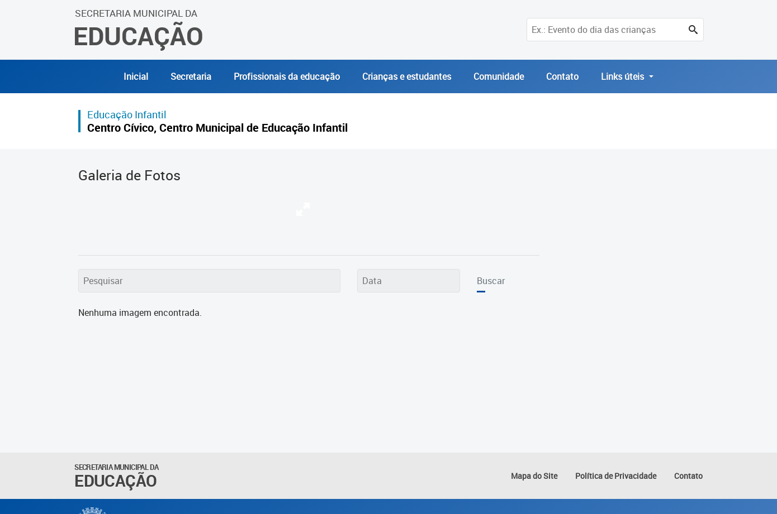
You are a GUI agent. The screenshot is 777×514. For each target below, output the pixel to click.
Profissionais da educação (287, 76)
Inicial (136, 76)
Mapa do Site (534, 475)
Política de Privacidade (615, 475)
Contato (562, 76)
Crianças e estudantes (406, 76)
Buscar (491, 281)
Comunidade (498, 76)
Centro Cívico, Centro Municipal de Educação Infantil (217, 127)
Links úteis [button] (623, 76)
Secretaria (190, 76)
